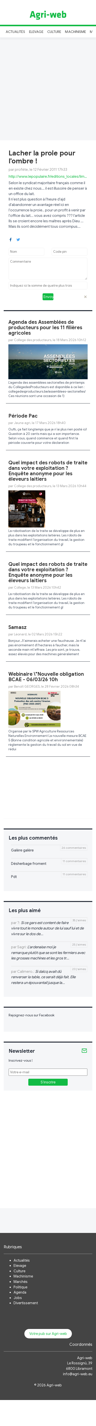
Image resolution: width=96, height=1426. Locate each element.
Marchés (21, 1281)
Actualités (15, 31)
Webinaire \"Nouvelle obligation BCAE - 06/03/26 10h (46, 677)
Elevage (36, 31)
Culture (54, 31)
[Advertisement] (48, 88)
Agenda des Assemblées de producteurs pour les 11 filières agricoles (45, 327)
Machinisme (75, 31)
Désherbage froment (28, 863)
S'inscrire (48, 1082)
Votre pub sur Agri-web (48, 1333)
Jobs (18, 1298)
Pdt (14, 877)
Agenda (20, 1292)
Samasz (17, 627)
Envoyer (48, 297)
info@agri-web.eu (77, 1374)
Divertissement (26, 1303)
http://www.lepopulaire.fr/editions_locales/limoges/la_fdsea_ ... (48, 176)
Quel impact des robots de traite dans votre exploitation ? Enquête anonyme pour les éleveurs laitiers (47, 471)
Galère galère (22, 850)
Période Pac (23, 416)
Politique (20, 1287)
